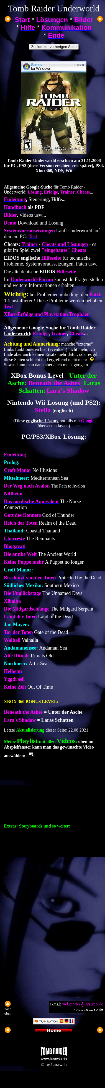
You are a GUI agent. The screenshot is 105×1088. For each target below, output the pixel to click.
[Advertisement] (52, 946)
